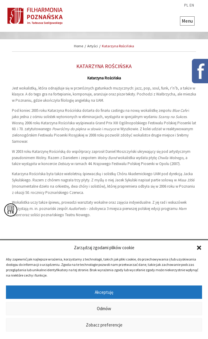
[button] (199, 248)
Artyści (92, 46)
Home (78, 46)
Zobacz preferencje (104, 325)
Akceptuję (104, 292)
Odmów (104, 308)
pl (186, 5)
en (192, 5)
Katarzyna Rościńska (118, 46)
